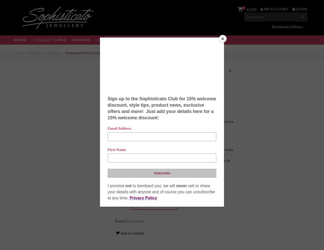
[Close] (223, 39)
